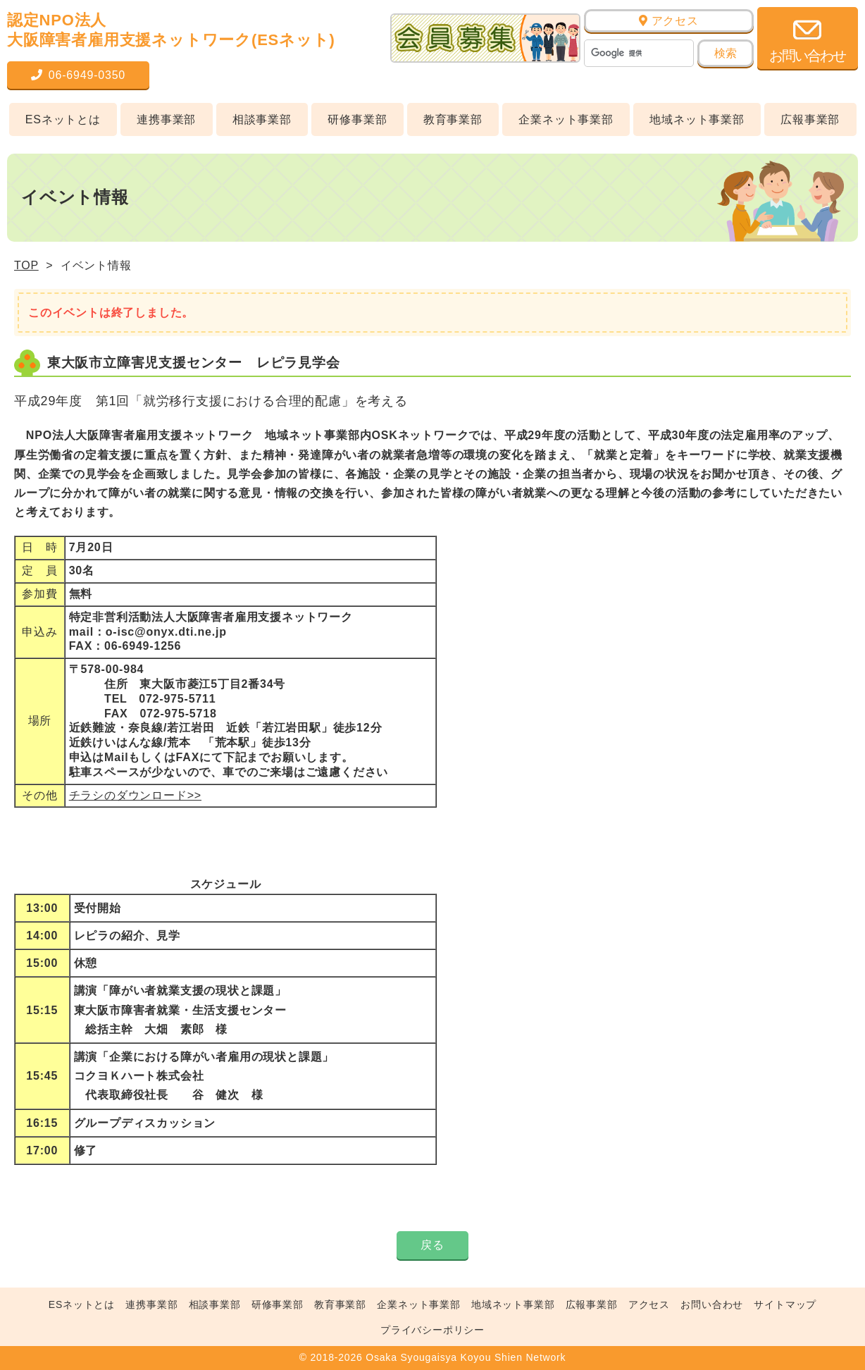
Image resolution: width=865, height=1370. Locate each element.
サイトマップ (785, 1304)
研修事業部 (357, 119)
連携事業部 (166, 119)
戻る (432, 1245)
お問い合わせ (711, 1304)
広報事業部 (810, 119)
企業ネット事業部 (565, 119)
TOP (26, 265)
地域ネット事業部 (696, 119)
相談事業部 (262, 119)
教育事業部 (453, 119)
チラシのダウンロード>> (135, 795)
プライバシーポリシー (432, 1329)
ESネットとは (63, 119)
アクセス (669, 21)
